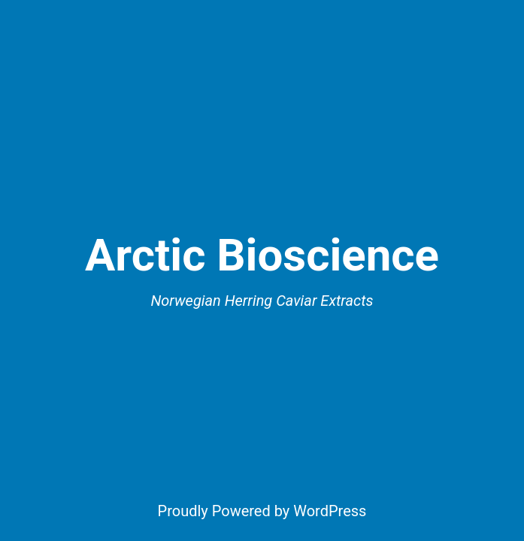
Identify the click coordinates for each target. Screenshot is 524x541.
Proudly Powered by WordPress (262, 511)
